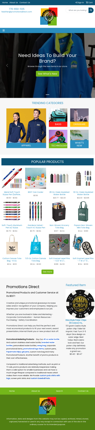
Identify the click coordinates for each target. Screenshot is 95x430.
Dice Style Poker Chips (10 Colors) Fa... (75, 321)
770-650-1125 (16, 9)
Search (59, 391)
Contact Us (24, 2)
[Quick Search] (77, 10)
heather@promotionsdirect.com (16, 11)
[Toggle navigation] (3, 30)
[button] (7, 65)
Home (5, 2)
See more (47, 271)
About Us (13, 2)
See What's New (47, 73)
